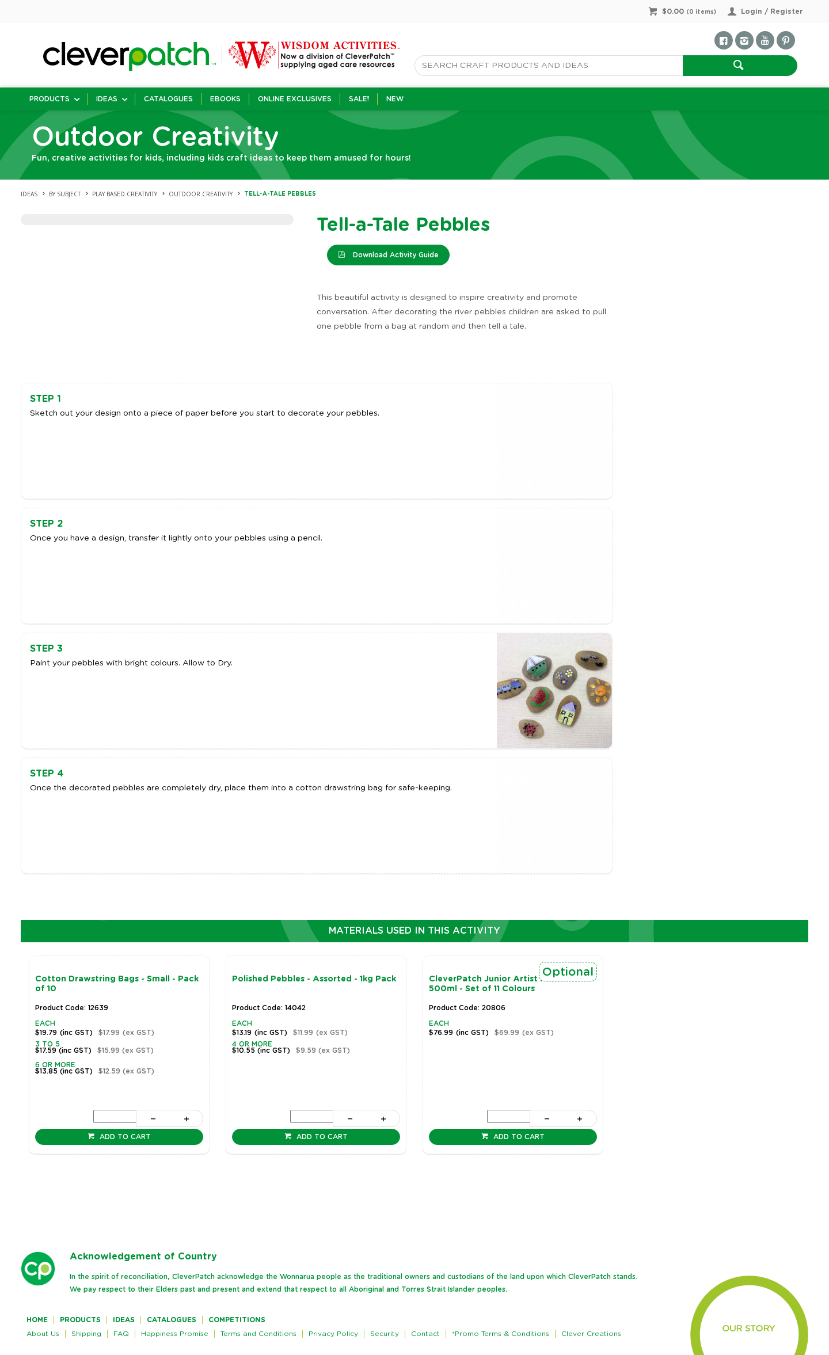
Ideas (106, 99)
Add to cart (124, 1136)
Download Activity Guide (395, 255)
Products (49, 99)
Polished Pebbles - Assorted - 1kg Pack (314, 979)
